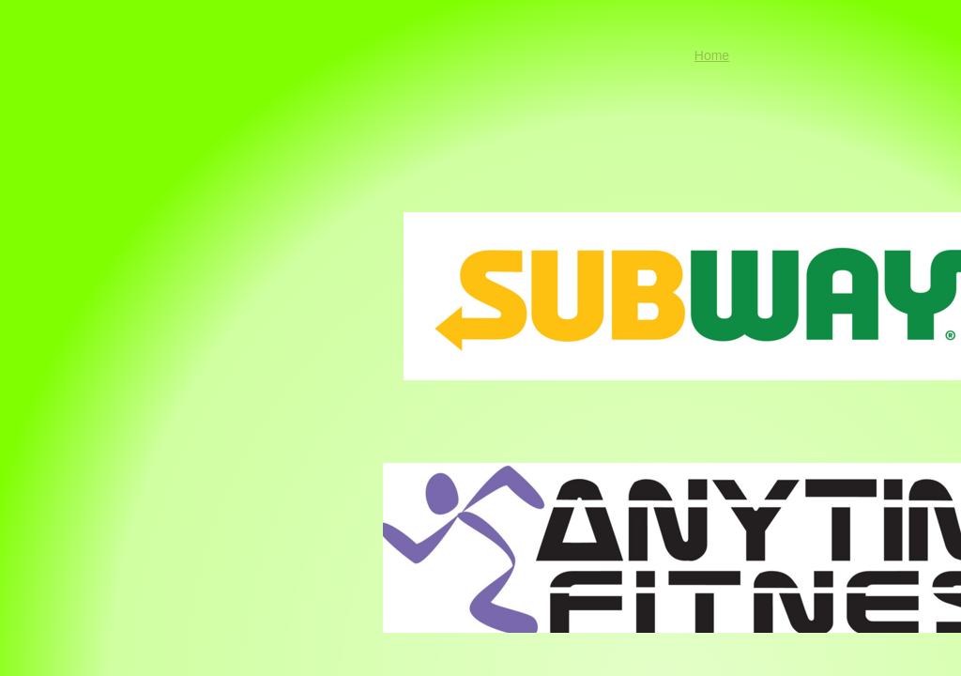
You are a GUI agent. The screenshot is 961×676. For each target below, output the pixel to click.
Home (711, 55)
